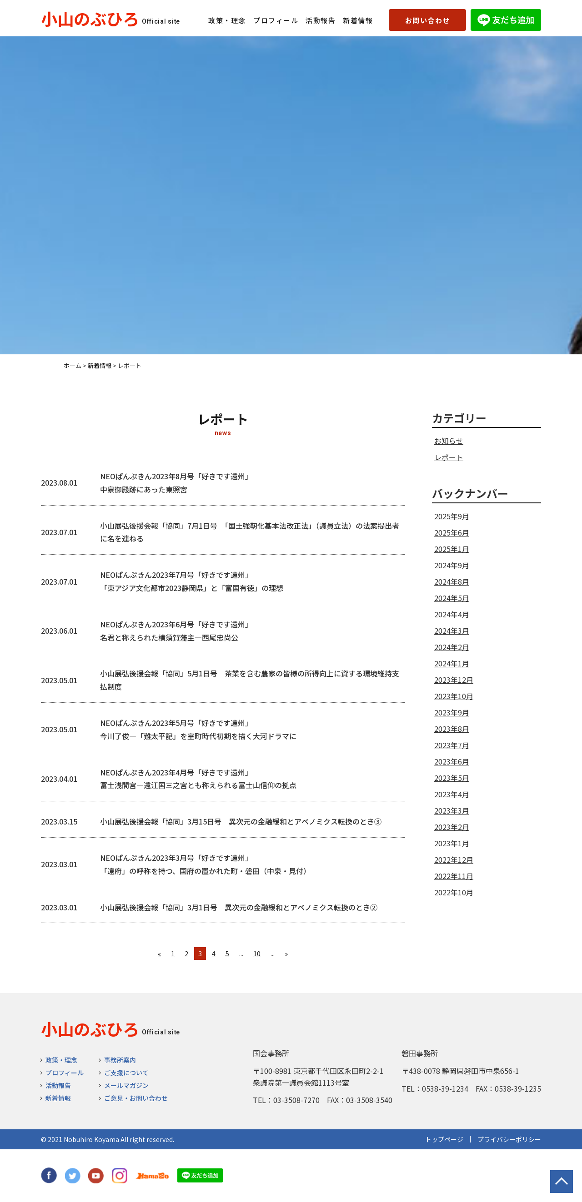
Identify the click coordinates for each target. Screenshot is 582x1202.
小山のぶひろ (90, 18)
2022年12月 (453, 859)
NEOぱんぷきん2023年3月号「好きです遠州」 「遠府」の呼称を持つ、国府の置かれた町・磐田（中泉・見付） (205, 864)
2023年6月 (451, 761)
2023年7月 (451, 745)
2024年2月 (451, 646)
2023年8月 (451, 728)
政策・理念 (227, 20)
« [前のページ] (159, 953)
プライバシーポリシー (509, 1139)
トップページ (444, 1139)
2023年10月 (453, 695)
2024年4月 (451, 614)
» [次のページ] (286, 953)
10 (257, 953)
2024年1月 (451, 663)
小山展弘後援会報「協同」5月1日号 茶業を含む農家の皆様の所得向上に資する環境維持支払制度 (249, 680)
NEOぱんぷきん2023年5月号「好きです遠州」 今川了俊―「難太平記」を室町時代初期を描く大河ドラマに (198, 729)
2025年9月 (451, 516)
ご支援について (126, 1072)
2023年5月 (451, 777)
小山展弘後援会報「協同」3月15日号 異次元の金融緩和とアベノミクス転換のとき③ (240, 821)
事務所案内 (120, 1059)
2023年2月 (451, 826)
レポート (448, 457)
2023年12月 (453, 679)
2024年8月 (451, 581)
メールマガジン (126, 1085)
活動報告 (321, 20)
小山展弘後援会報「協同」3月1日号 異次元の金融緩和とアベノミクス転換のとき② (238, 907)
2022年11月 (453, 875)
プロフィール (275, 20)
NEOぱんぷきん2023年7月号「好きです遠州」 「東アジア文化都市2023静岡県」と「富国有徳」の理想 (191, 581)
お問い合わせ (427, 20)
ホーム (72, 365)
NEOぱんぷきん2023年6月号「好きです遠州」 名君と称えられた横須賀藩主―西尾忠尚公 (176, 631)
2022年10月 (453, 892)
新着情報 (358, 20)
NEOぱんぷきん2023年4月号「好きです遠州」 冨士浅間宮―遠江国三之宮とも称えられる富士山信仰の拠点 (198, 779)
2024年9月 (451, 565)
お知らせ (448, 440)
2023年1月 (451, 843)
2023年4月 (451, 794)
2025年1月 (451, 548)
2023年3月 (451, 810)
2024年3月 (451, 630)
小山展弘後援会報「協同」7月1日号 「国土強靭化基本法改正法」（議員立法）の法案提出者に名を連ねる (249, 532)
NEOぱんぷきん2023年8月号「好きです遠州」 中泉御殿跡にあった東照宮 (176, 483)
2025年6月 (451, 532)
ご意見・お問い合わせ (136, 1098)
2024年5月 (451, 597)
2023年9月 (451, 712)
